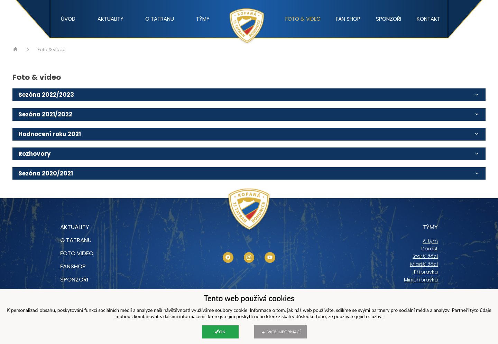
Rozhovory (249, 154)
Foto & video (303, 18)
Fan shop (348, 18)
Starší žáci (425, 256)
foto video (76, 253)
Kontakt (428, 18)
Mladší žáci (424, 264)
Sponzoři (388, 18)
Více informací (284, 331)
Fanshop (73, 266)
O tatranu (159, 18)
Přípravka (426, 271)
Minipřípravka (421, 279)
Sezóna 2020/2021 (249, 173)
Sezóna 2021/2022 (249, 114)
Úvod (68, 18)
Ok (222, 331)
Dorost (429, 248)
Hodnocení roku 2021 (249, 134)
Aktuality (110, 18)
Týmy (203, 18)
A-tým (430, 241)
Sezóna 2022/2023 (249, 94)
